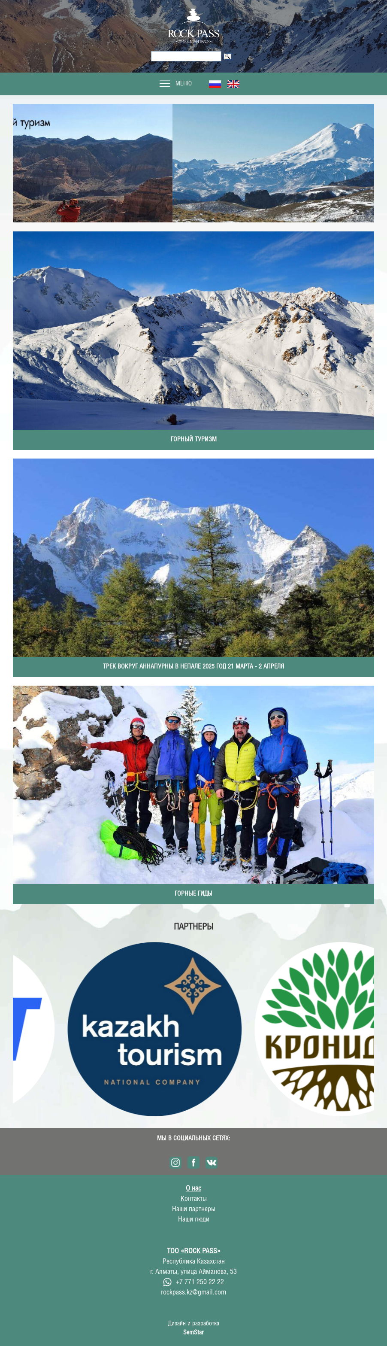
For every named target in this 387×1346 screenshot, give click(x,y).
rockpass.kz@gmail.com (193, 1292)
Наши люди (193, 1219)
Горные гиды (193, 894)
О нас (193, 1188)
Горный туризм (194, 440)
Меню (175, 83)
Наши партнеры (193, 1209)
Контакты (194, 1199)
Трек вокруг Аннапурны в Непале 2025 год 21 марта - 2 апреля (193, 667)
